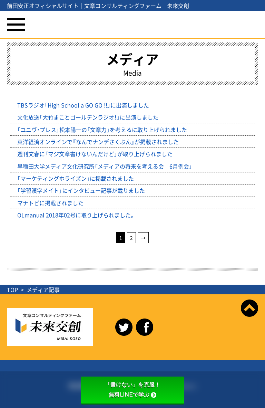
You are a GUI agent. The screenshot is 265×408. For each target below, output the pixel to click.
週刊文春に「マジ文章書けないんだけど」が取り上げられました (95, 154)
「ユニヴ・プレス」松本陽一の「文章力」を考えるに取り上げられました (102, 129)
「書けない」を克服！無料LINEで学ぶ (132, 389)
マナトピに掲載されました (50, 203)
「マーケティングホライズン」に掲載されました (75, 178)
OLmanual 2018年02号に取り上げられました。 (76, 215)
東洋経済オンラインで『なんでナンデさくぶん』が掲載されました (98, 141)
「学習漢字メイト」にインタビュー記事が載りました (81, 190)
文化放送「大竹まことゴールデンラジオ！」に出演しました (87, 117)
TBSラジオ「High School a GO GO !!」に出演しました (83, 105)
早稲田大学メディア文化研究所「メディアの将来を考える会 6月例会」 (104, 166)
